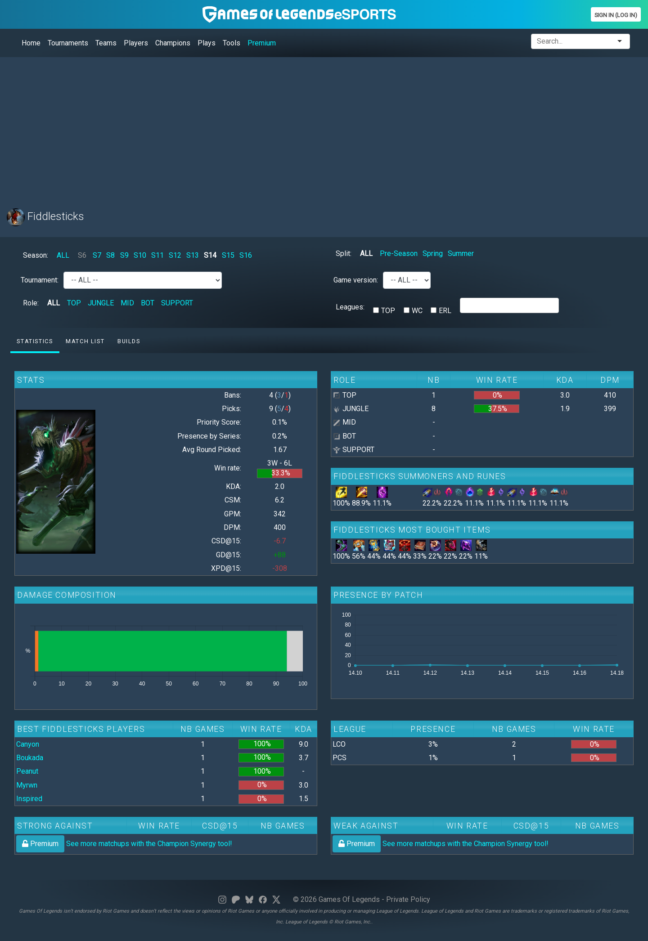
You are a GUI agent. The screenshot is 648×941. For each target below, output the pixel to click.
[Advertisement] (277, 127)
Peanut (27, 771)
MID (127, 303)
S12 (175, 255)
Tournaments (68, 43)
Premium (262, 43)
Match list (85, 341)
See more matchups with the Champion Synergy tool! (124, 843)
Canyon (27, 744)
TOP (74, 303)
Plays (207, 43)
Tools (231, 43)
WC (417, 310)
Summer (461, 253)
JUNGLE (101, 303)
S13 (192, 255)
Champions (172, 43)
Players (136, 43)
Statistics (35, 341)
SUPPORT (177, 303)
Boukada (29, 757)
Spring (433, 253)
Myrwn (26, 785)
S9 (124, 255)
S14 (210, 255)
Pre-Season (399, 253)
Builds (128, 341)
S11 (157, 255)
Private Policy (408, 899)
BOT (147, 303)
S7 (97, 255)
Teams (106, 43)
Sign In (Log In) (615, 15)
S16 (245, 255)
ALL (63, 255)
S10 (140, 255)
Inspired (29, 798)
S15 (228, 255)
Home (31, 43)
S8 (110, 255)
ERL (445, 310)
